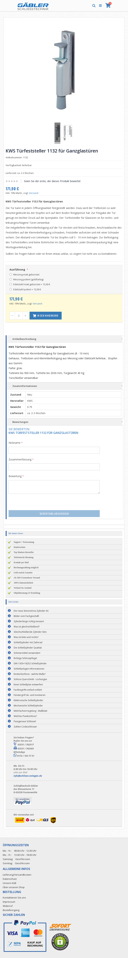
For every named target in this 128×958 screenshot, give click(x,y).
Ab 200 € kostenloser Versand (27, 577)
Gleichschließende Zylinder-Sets (30, 631)
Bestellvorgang (11, 910)
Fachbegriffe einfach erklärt (28, 689)
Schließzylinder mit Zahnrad (28, 642)
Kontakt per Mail (21, 562)
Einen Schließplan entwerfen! (28, 684)
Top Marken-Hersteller (24, 552)
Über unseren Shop (14, 887)
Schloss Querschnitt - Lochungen (30, 679)
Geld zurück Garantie (23, 572)
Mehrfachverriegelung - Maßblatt (30, 710)
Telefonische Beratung (23, 557)
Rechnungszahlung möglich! (26, 567)
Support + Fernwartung (24, 542)
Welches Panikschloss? (25, 716)
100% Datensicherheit (23, 582)
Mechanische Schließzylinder (28, 705)
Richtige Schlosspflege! (25, 658)
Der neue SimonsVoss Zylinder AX (31, 610)
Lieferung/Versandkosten (17, 874)
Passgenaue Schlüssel (25, 721)
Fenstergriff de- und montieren (29, 695)
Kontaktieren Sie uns (14, 897)
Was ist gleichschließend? (27, 626)
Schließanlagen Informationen (29, 668)
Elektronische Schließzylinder (28, 700)
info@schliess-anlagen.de (27, 775)
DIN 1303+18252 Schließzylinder (30, 663)
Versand (33, 193)
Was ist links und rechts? (26, 637)
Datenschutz (10, 878)
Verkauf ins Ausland (22, 588)
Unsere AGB (9, 883)
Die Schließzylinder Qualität (28, 647)
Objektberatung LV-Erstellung (27, 593)
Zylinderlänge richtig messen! (29, 621)
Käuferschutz (19, 547)
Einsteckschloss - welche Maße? (30, 674)
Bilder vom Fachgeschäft (26, 616)
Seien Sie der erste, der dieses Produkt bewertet (52, 181)
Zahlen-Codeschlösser (25, 726)
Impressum (9, 901)
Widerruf (8, 906)
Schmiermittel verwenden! (27, 652)
